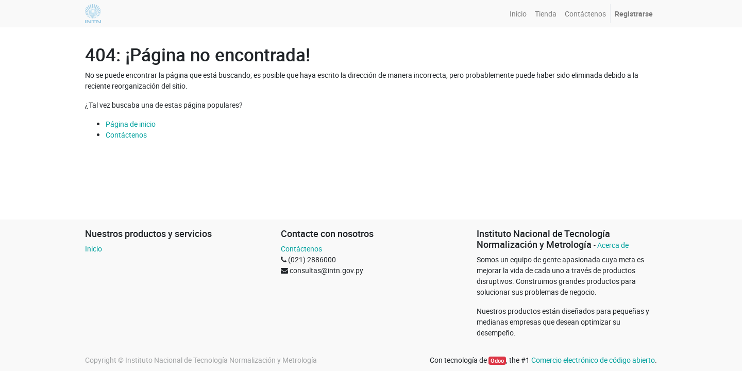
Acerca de (613, 245)
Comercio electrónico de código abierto (593, 360)
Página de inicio (131, 124)
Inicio (93, 249)
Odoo (497, 360)
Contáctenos (126, 135)
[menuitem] (518, 13)
